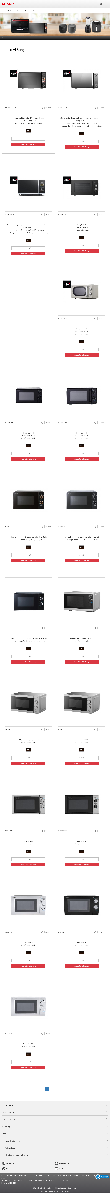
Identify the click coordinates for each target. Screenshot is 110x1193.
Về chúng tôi (7, 1127)
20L (81, 133)
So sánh (48, 108)
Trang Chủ (9, 10)
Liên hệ (5, 1134)
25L (28, 131)
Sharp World (7, 1105)
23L (28, 240)
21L (28, 750)
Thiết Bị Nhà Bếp (20, 10)
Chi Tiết (28, 139)
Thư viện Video (8, 1148)
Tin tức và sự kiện (10, 1119)
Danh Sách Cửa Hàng (28, 144)
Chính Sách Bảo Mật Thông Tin (15, 1155)
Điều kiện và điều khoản (42, 1188)
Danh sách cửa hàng (11, 1141)
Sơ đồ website (8, 1112)
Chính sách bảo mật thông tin (65, 1188)
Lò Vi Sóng (16, 49)
